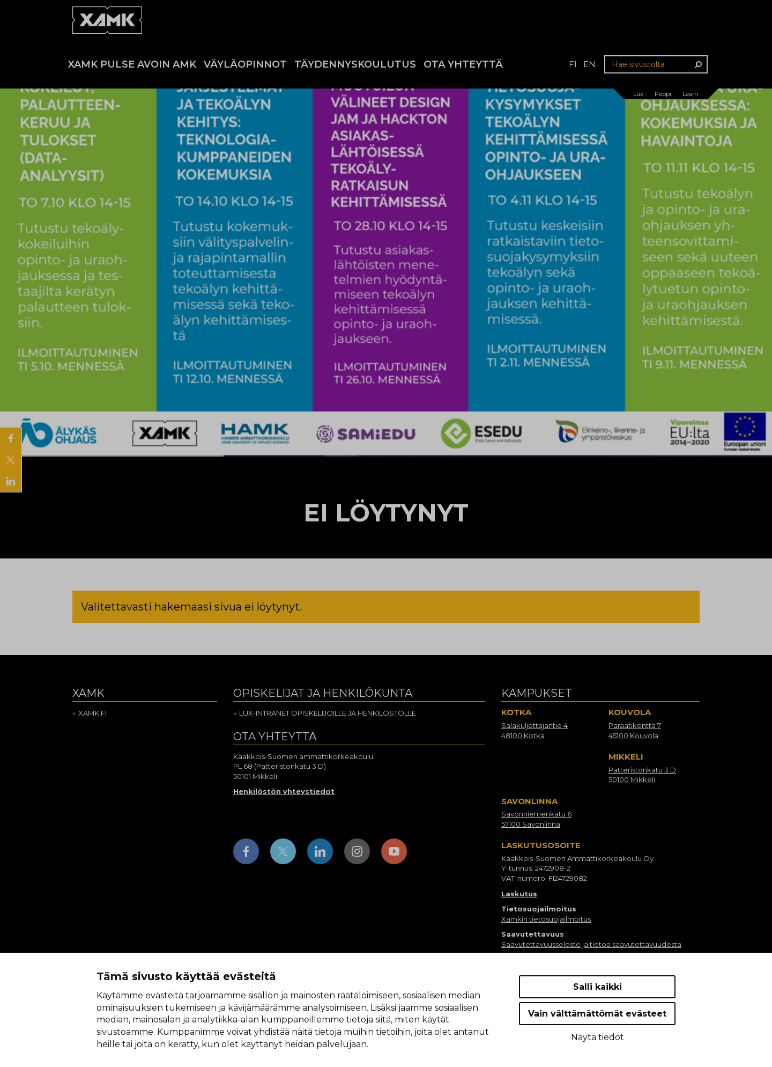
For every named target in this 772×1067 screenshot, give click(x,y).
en (589, 64)
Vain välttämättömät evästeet (597, 1014)
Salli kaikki (597, 987)
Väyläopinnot (245, 64)
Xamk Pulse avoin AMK (132, 64)
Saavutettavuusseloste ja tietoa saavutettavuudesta (591, 944)
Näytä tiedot (597, 1037)
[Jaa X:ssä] (10, 459)
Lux (638, 94)
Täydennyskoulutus (355, 64)
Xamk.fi (92, 713)
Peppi (663, 94)
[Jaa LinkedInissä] (10, 481)
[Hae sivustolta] (656, 64)
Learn (690, 94)
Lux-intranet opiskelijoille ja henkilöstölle (327, 713)
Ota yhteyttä (463, 64)
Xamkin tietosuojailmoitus (546, 919)
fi (573, 64)
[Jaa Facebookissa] (10, 438)
